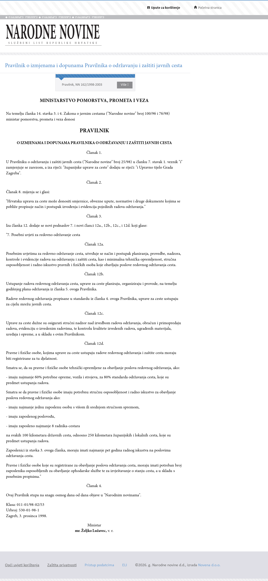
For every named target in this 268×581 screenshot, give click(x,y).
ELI (124, 565)
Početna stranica (210, 8)
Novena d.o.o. (209, 565)
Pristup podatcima (99, 565)
